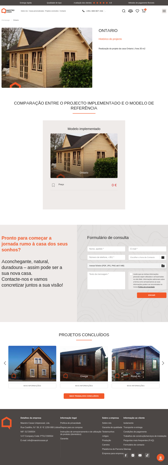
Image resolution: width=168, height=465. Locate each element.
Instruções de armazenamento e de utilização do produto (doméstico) (80, 432)
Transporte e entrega (132, 427)
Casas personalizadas (36, 10)
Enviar (151, 293)
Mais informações (32, 385)
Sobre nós (24, 10)
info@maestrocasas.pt (37, 440)
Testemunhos (108, 431)
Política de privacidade (146, 285)
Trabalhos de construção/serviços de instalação (144, 436)
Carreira (106, 444)
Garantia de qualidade (112, 427)
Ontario (16, 19)
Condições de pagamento (135, 431)
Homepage (6, 19)
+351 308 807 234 (94, 10)
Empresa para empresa (112, 453)
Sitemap (127, 449)
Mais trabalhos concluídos (84, 396)
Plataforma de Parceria (112, 449)
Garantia (64, 438)
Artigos (105, 436)
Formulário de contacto (133, 444)
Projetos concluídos (52, 10)
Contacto (63, 10)
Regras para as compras (71, 427)
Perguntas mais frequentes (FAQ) (138, 440)
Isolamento (128, 423)
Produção (106, 440)
